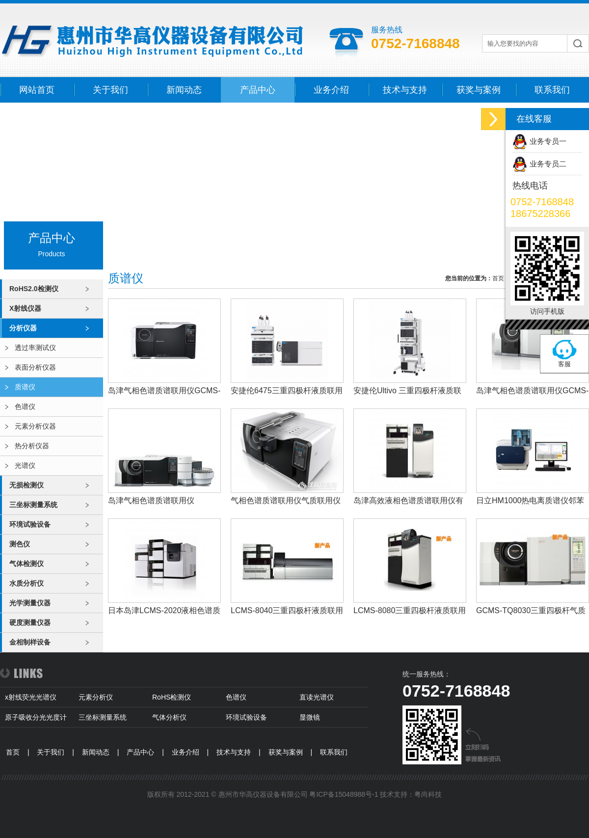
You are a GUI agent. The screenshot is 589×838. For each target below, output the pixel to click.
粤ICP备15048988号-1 (343, 794)
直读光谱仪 (316, 697)
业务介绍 (331, 90)
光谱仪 (25, 465)
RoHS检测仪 (171, 697)
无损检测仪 (26, 485)
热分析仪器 (32, 446)
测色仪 (19, 544)
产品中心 (257, 90)
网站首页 (36, 90)
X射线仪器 (25, 308)
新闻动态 (184, 90)
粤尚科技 (428, 794)
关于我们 (110, 90)
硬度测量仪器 (30, 622)
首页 (498, 278)
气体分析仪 (169, 717)
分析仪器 (23, 328)
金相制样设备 (30, 642)
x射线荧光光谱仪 (30, 697)
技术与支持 (405, 90)
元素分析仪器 (35, 426)
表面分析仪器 (35, 367)
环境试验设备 (30, 524)
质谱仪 (25, 387)
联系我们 (552, 90)
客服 (564, 364)
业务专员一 (548, 141)
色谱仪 (25, 406)
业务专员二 (548, 164)
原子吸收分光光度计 (36, 717)
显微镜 (309, 717)
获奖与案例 (478, 90)
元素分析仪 (96, 697)
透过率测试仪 (35, 347)
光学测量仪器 (30, 603)
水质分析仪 (26, 583)
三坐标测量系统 (33, 505)
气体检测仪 (26, 564)
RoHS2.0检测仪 (33, 289)
